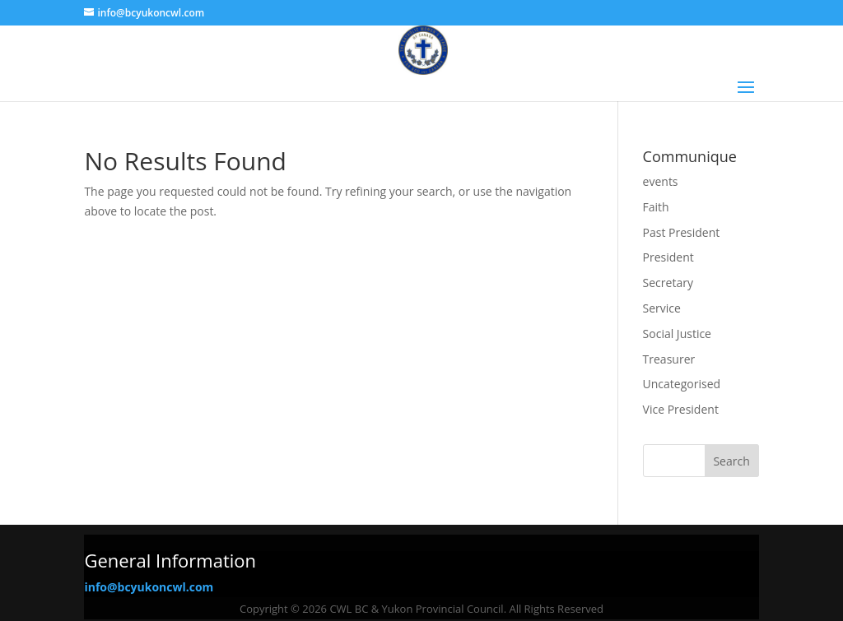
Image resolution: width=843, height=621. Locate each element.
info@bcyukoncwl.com (148, 587)
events (660, 181)
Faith (656, 207)
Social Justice (677, 333)
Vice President (681, 409)
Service (662, 308)
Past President (681, 232)
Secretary (668, 282)
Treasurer (669, 359)
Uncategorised (682, 384)
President (668, 257)
